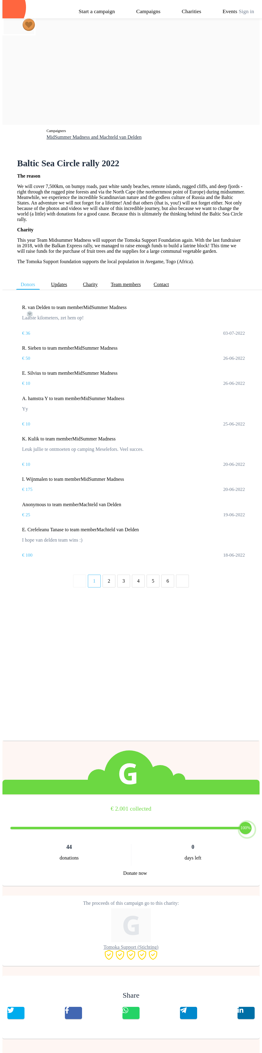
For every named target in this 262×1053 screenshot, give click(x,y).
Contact (161, 284)
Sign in (246, 11)
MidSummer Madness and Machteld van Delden (94, 137)
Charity (90, 284)
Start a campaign (97, 11)
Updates (59, 284)
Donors (28, 284)
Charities (191, 11)
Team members (126, 284)
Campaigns (148, 11)
